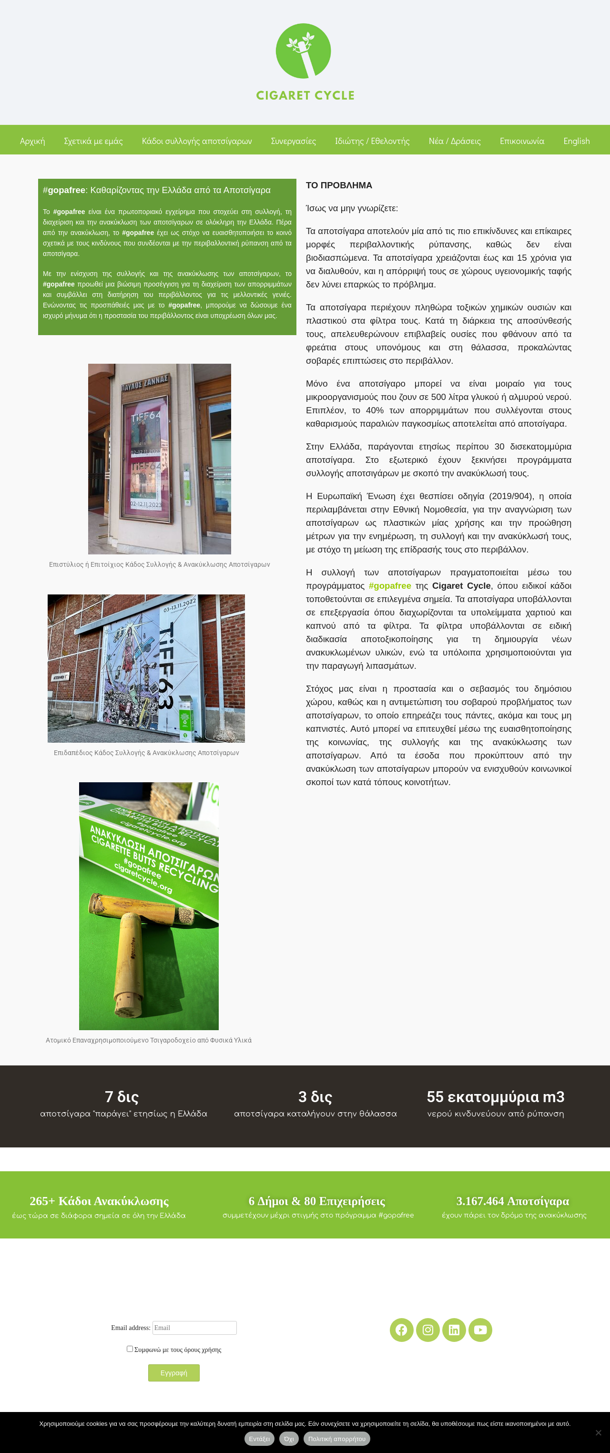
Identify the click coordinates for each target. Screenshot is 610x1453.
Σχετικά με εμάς (93, 140)
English (577, 140)
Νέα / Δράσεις (455, 140)
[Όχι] (598, 1432)
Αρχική (32, 140)
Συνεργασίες (293, 140)
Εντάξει (259, 1439)
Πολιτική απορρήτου (337, 1439)
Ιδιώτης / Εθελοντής (372, 140)
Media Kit (441, 1396)
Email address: (173, 1327)
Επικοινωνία (522, 140)
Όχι (289, 1439)
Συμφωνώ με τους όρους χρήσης (177, 1349)
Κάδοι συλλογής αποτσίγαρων (197, 140)
